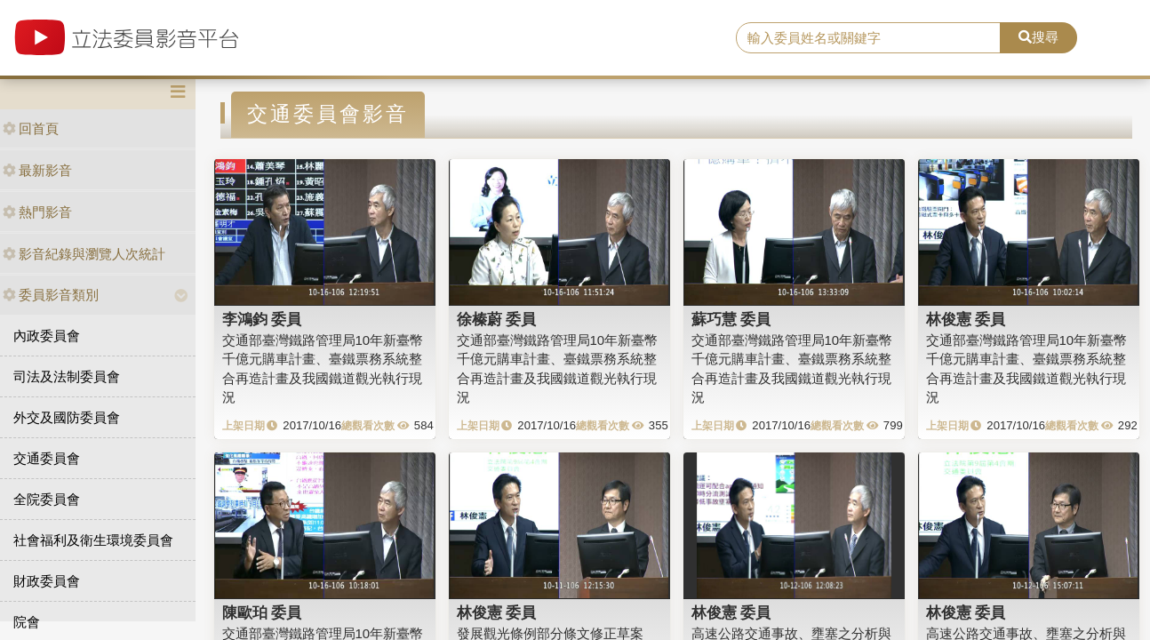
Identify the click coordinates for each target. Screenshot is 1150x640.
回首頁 (31, 128)
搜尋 (1038, 36)
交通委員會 (46, 458)
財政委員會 (46, 580)
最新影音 (37, 170)
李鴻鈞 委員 (262, 319)
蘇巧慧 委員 (731, 319)
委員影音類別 (51, 294)
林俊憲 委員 (966, 319)
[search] (868, 38)
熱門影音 (37, 212)
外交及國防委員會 (66, 417)
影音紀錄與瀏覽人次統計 (84, 253)
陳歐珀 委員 (262, 612)
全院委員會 (46, 499)
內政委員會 (46, 335)
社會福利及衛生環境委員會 (93, 540)
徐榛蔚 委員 (497, 319)
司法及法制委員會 (66, 376)
